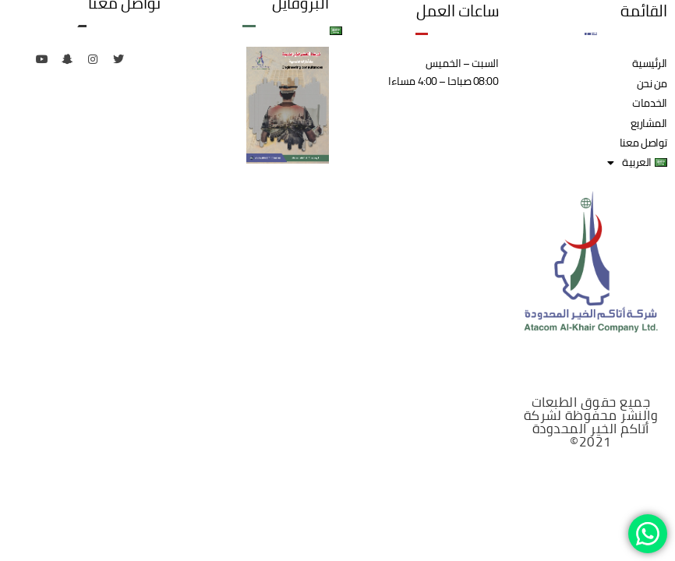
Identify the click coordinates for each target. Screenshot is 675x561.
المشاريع (461, 30)
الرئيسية (644, 30)
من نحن (583, 30)
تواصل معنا (392, 30)
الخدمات (523, 30)
